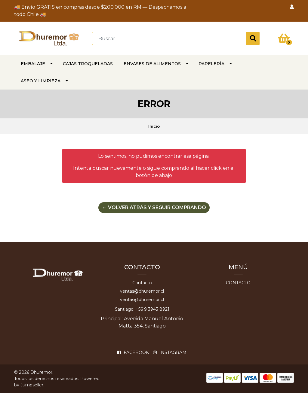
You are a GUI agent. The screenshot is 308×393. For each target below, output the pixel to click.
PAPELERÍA (211, 63)
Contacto (142, 282)
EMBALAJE (33, 63)
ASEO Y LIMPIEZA (40, 81)
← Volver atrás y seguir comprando (154, 207)
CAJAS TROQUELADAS (88, 63)
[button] (292, 7)
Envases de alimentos (152, 63)
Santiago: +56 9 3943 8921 (142, 309)
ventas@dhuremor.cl (142, 291)
